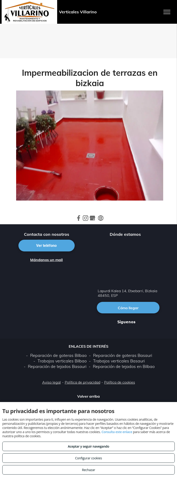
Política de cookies (119, 382)
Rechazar (88, 470)
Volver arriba (88, 396)
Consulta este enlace (116, 432)
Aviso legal (51, 382)
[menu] (167, 12)
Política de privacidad (82, 382)
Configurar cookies (88, 458)
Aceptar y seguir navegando (88, 446)
